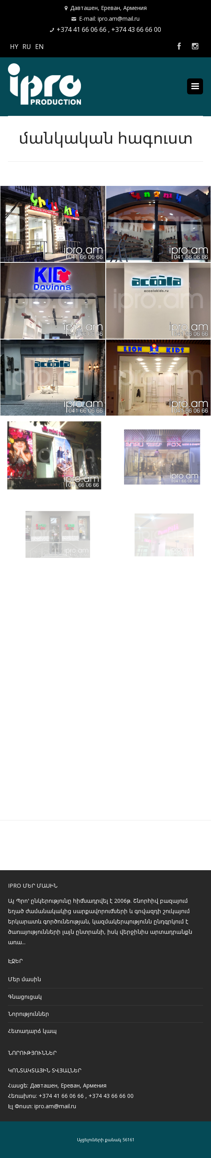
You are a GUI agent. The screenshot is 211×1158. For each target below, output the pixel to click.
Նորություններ (28, 1013)
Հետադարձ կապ (32, 1031)
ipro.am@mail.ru (55, 1106)
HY (14, 46)
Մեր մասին (24, 979)
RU (26, 46)
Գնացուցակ (25, 996)
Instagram (195, 47)
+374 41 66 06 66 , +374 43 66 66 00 (109, 29)
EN (39, 46)
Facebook (179, 47)
